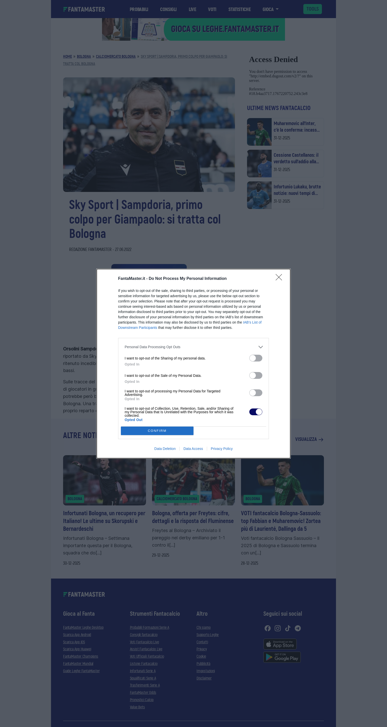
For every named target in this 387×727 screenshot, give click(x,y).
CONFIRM (157, 431)
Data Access (193, 449)
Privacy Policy (222, 449)
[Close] (280, 279)
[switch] (255, 358)
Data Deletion (165, 449)
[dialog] (193, 363)
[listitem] (193, 347)
